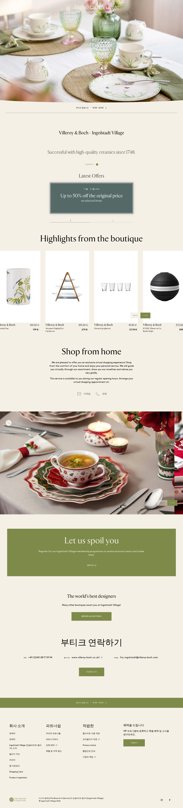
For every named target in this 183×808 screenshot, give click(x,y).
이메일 (87, 394)
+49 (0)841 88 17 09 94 (40, 657)
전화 (104, 394)
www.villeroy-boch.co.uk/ (86, 657)
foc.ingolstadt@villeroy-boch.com (139, 657)
